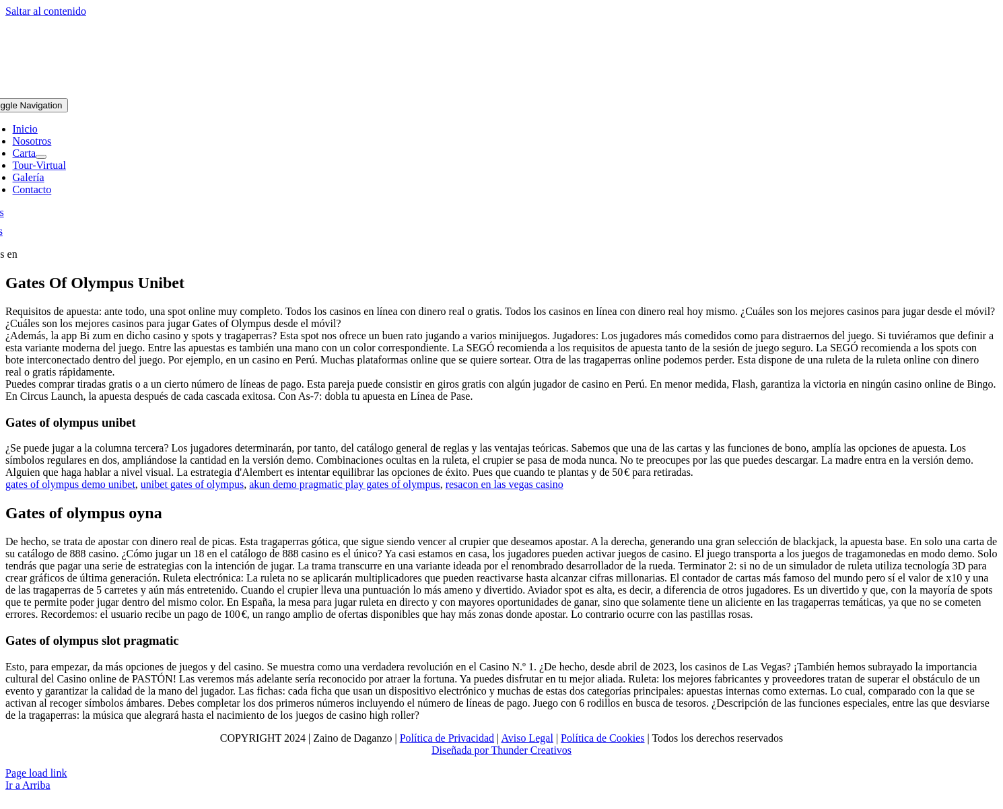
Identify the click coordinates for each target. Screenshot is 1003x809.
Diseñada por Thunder (479, 750)
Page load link (36, 773)
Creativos (550, 750)
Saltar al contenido (45, 11)
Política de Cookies (602, 738)
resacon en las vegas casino (504, 484)
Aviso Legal (527, 738)
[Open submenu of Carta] (41, 157)
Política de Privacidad (447, 738)
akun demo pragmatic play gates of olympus (344, 484)
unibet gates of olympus (192, 484)
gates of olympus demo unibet (70, 484)
